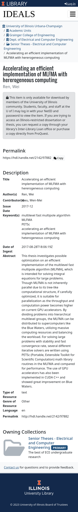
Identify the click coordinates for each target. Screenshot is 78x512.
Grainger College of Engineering (30, 35)
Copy (58, 158)
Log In (70, 3)
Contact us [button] (11, 467)
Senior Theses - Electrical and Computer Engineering (50, 443)
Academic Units (18, 31)
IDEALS (19, 14)
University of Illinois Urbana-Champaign (32, 26)
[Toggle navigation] (72, 14)
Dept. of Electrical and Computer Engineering (39, 40)
